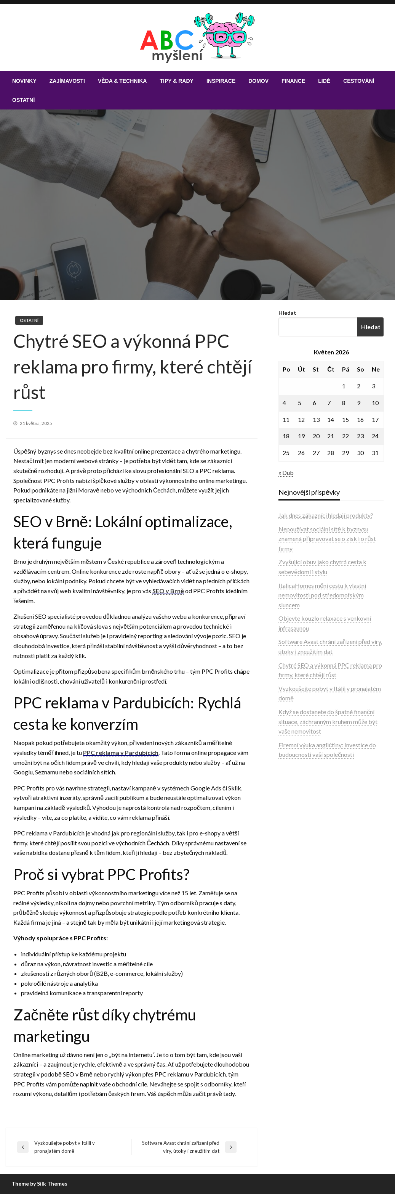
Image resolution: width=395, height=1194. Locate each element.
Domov (258, 81)
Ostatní (23, 100)
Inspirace (220, 81)
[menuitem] (24, 80)
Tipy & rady (176, 81)
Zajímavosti (67, 81)
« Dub (286, 472)
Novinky (24, 81)
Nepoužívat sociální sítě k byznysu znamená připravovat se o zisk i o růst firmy (327, 538)
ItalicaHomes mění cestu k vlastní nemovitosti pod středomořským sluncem (322, 595)
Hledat (287, 312)
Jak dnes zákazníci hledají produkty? (325, 515)
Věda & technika (122, 81)
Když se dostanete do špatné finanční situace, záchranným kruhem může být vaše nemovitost (327, 721)
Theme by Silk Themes (39, 1183)
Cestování (358, 81)
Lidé (324, 81)
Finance (293, 81)
